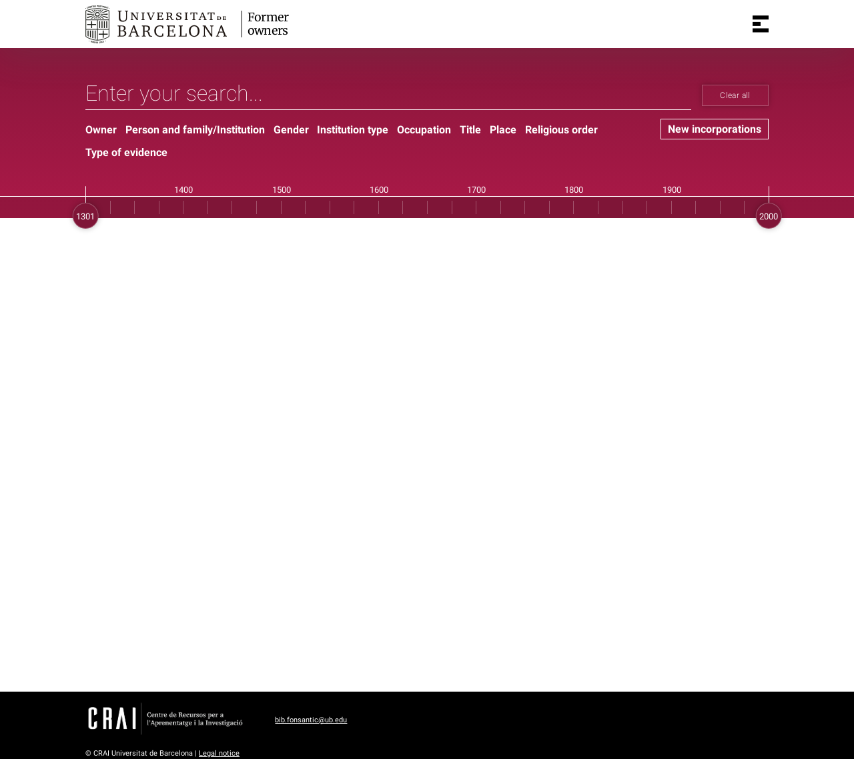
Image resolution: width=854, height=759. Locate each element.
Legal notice (219, 753)
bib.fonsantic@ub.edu (311, 720)
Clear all (735, 95)
